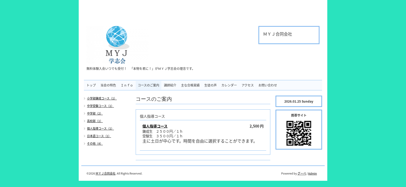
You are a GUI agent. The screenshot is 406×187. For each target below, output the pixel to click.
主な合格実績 (190, 85)
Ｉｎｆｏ (127, 85)
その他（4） (95, 143)
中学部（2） (95, 113)
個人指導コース (155, 126)
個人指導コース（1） (100, 128)
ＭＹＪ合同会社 (105, 173)
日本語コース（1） (99, 136)
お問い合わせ (267, 85)
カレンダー (229, 85)
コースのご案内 (148, 85)
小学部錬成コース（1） (102, 98)
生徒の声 (210, 85)
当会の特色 (108, 85)
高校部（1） (95, 121)
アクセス (248, 85)
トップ (91, 85)
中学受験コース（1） (100, 106)
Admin (312, 173)
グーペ (302, 173)
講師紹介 (170, 85)
